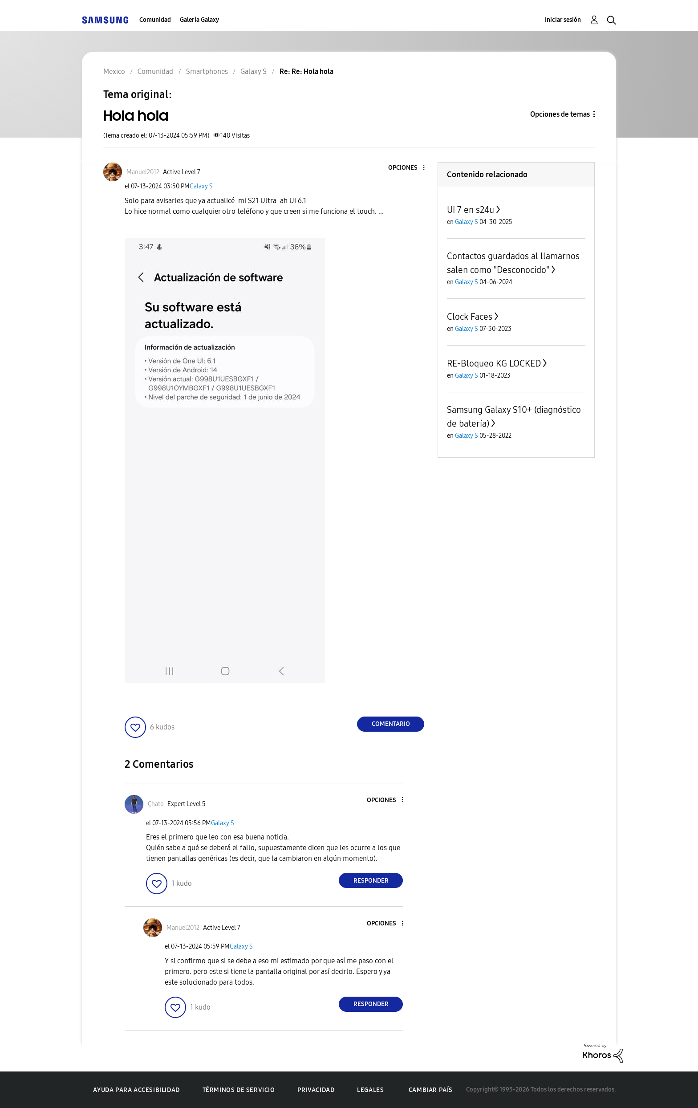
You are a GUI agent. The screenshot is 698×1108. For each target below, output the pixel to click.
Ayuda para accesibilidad (136, 1090)
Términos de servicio (239, 1090)
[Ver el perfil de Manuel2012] (142, 172)
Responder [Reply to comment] (371, 880)
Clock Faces (469, 316)
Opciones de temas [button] (560, 114)
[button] (409, 168)
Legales (370, 1090)
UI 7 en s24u (470, 209)
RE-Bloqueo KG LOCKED (494, 363)
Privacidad (315, 1090)
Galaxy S (201, 186)
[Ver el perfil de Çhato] (156, 804)
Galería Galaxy (199, 20)
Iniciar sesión (563, 20)
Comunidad (155, 20)
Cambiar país (431, 1090)
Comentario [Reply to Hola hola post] (391, 724)
